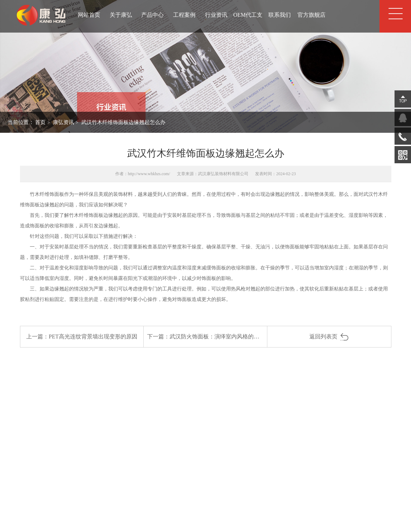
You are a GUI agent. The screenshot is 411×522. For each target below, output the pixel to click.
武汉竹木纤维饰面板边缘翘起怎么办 (123, 122)
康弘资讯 (63, 122)
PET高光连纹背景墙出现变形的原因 (93, 336)
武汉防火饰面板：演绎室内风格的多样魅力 (223, 336)
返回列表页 (329, 336)
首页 (40, 122)
